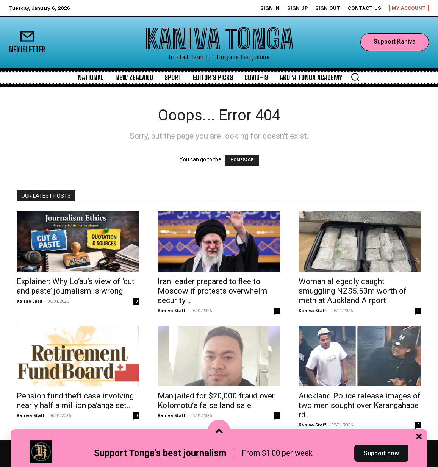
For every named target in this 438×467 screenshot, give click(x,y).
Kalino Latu (29, 301)
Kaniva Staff (171, 310)
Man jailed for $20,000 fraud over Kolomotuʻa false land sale (216, 400)
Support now (381, 453)
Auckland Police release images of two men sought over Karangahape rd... (360, 405)
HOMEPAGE (241, 160)
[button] (355, 77)
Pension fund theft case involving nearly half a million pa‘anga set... (75, 400)
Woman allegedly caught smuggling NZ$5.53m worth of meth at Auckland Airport (353, 291)
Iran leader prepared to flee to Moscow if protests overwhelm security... (212, 291)
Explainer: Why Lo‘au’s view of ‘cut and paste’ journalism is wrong (76, 286)
